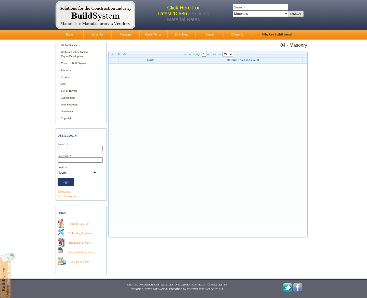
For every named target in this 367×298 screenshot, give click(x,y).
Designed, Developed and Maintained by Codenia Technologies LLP (177, 289)
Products (66, 69)
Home (69, 34)
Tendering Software (80, 242)
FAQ (63, 83)
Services (65, 76)
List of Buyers (69, 90)
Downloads (182, 34)
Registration (64, 191)
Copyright (66, 118)
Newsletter (67, 111)
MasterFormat (153, 34)
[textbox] (204, 54)
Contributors (68, 97)
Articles (167, 284)
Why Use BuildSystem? (277, 34)
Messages (126, 34)
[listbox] (227, 54)
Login (65, 182)
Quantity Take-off (79, 223)
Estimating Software (80, 233)
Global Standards (70, 44)
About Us (97, 34)
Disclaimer (182, 284)
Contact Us (238, 34)
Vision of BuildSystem (73, 63)
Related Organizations (143, 284)
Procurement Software (81, 252)
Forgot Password (67, 195)
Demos (209, 34)
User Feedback (69, 104)
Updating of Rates (79, 261)
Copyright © (200, 284)
